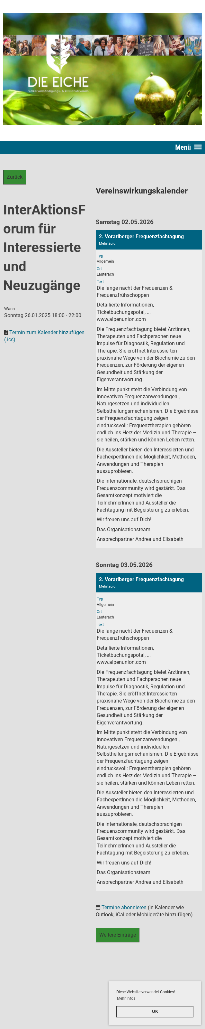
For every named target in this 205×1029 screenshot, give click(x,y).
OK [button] (155, 1011)
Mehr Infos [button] (126, 998)
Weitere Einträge (117, 935)
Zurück (14, 177)
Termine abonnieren (124, 907)
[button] (149, 389)
